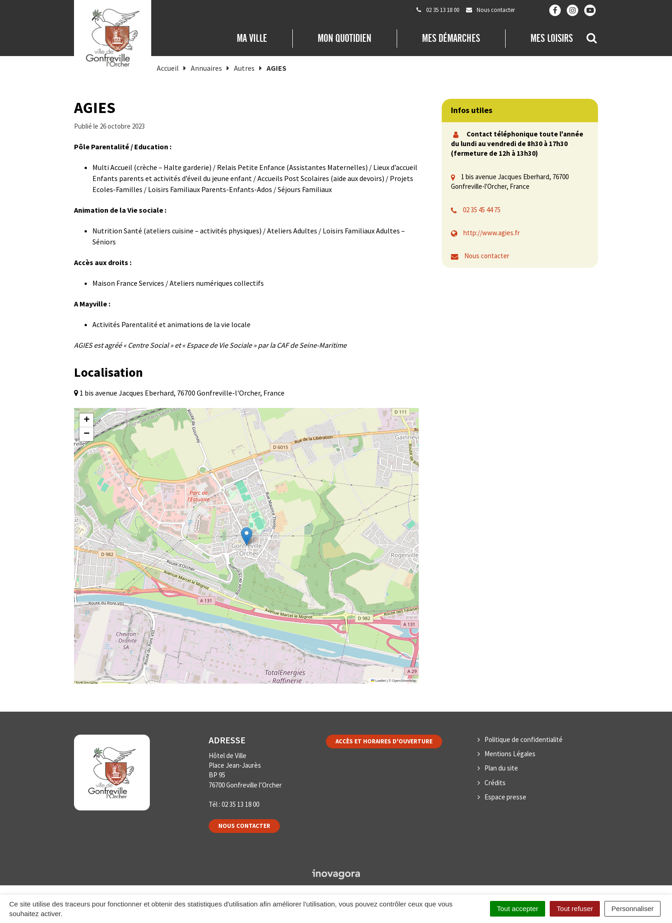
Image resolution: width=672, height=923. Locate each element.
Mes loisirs (551, 38)
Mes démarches (451, 38)
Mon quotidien (344, 38)
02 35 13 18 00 (240, 804)
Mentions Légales (509, 753)
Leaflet (378, 681)
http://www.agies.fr (491, 232)
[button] (246, 536)
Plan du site (501, 768)
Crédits (495, 782)
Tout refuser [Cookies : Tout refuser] (575, 908)
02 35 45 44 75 (482, 209)
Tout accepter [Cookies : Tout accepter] (517, 908)
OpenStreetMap (404, 681)
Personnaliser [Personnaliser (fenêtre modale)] (632, 908)
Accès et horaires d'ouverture (384, 741)
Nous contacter (486, 255)
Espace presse (505, 797)
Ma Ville (252, 38)
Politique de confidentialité (523, 739)
